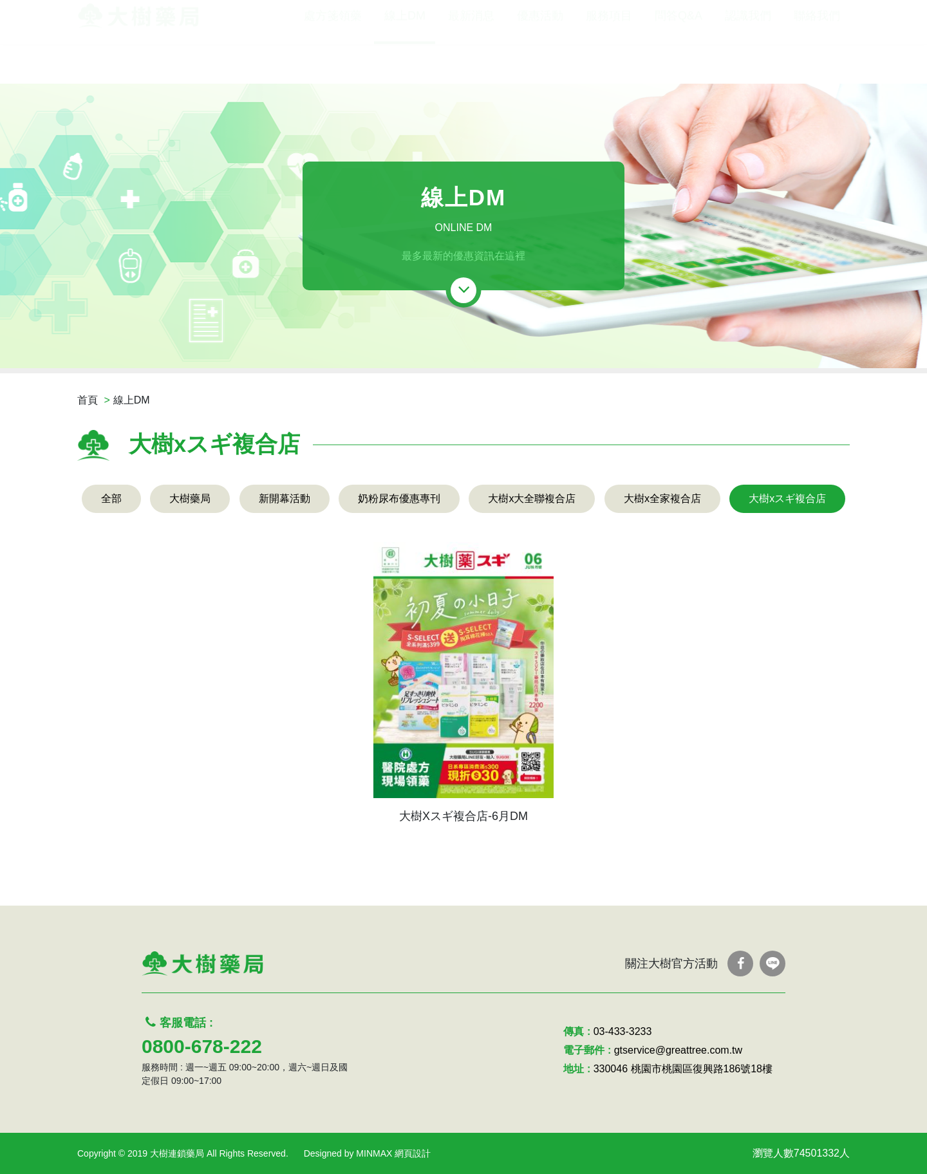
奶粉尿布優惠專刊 (399, 498)
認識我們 (748, 56)
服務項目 (609, 56)
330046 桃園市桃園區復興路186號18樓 (683, 1068)
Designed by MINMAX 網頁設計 (367, 1153)
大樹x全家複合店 (662, 498)
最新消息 (471, 56)
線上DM (405, 56)
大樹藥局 (190, 498)
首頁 (87, 400)
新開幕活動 (284, 498)
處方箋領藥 (333, 56)
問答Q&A (678, 56)
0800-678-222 (202, 1046)
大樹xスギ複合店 (787, 498)
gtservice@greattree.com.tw (678, 1050)
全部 (111, 498)
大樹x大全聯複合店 (532, 498)
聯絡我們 (817, 56)
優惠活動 (540, 56)
